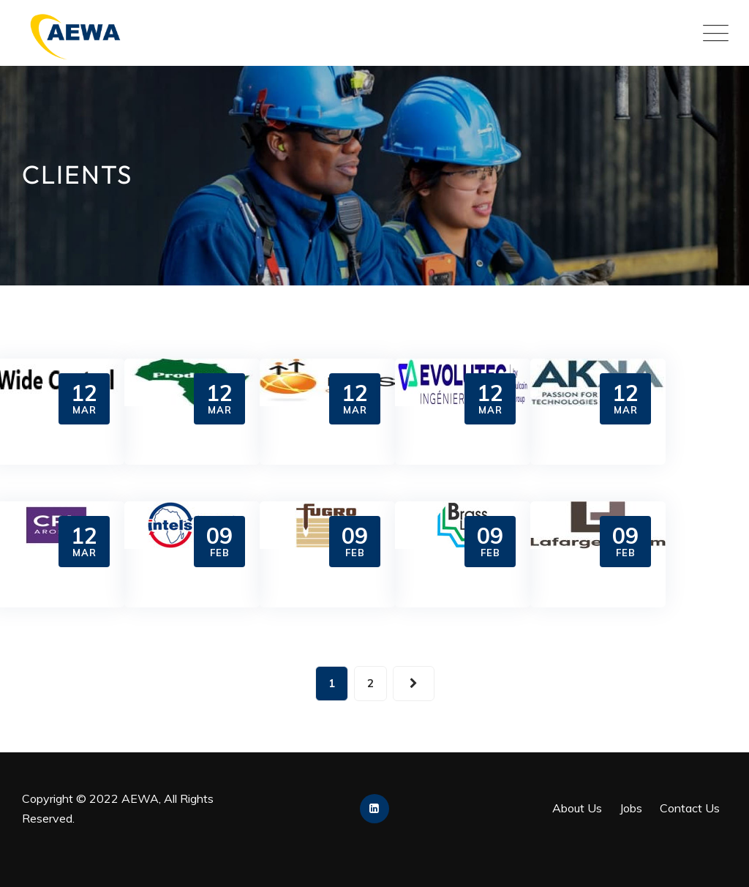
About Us (577, 808)
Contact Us (690, 808)
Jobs (631, 808)
